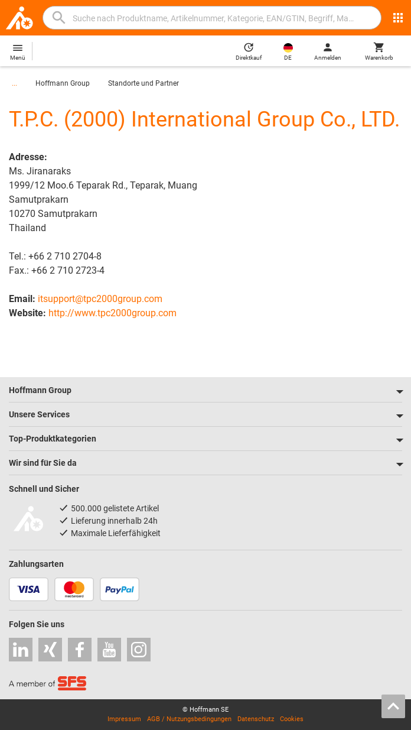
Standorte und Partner (143, 83)
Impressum (124, 719)
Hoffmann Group (62, 83)
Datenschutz (255, 719)
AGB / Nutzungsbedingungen (189, 719)
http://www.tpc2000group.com (112, 313)
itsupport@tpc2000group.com (100, 298)
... (14, 83)
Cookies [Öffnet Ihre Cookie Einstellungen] (292, 719)
